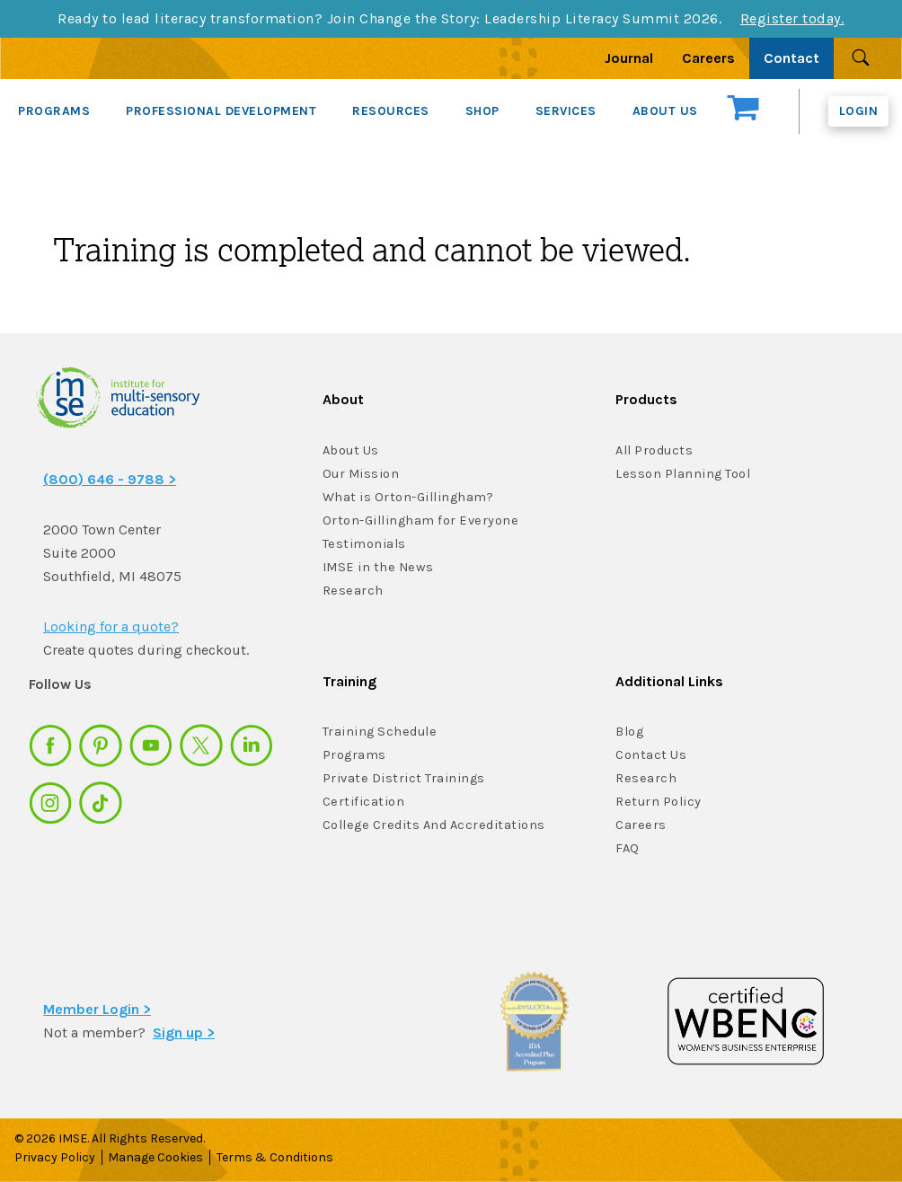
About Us (351, 450)
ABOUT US (665, 111)
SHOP (482, 111)
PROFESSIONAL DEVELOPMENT (221, 111)
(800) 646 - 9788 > (109, 479)
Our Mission (360, 473)
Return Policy (657, 801)
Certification (362, 801)
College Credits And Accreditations (431, 825)
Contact (791, 57)
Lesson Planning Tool (681, 473)
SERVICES (566, 111)
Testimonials (362, 543)
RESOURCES (390, 111)
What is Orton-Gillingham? (407, 497)
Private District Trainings (401, 778)
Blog (629, 731)
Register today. (792, 18)
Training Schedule (378, 731)
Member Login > (97, 1009)
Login (859, 111)
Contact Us (650, 755)
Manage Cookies (158, 1157)
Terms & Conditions (279, 1157)
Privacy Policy (54, 1157)
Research (352, 590)
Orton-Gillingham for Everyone (418, 520)
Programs (354, 755)
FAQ (627, 848)
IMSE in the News (376, 567)
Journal (629, 57)
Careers (708, 57)
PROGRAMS (54, 111)
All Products (654, 450)
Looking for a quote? (111, 626)
